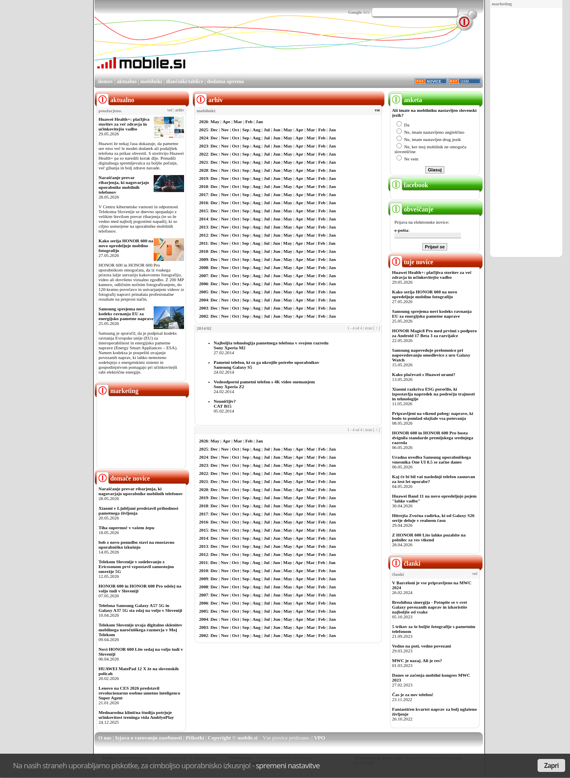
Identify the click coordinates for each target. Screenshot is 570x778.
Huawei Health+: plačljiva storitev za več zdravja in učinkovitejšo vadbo (124, 124)
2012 (203, 235)
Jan (259, 121)
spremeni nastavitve (288, 765)
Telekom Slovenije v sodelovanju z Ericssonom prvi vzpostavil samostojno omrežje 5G (136, 566)
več (170, 110)
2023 (203, 145)
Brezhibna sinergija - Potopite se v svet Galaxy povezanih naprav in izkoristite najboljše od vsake (429, 607)
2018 (203, 186)
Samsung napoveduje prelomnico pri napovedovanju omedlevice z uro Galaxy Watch (431, 355)
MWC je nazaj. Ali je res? (417, 660)
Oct (235, 129)
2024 (203, 137)
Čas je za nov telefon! (412, 694)
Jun (276, 129)
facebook (409, 185)
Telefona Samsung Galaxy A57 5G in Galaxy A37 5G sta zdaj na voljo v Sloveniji (140, 608)
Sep (245, 129)
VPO (319, 738)
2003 (203, 308)
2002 (203, 316)
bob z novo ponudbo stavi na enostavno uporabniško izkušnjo (136, 544)
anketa (406, 99)
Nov (225, 129)
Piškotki (195, 738)
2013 (203, 226)
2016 (203, 202)
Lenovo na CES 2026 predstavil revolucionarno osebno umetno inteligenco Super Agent (139, 693)
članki (405, 563)
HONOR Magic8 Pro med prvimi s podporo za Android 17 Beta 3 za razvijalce (434, 333)
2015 (203, 210)
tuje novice (411, 262)
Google (355, 12)
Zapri (551, 765)
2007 (203, 275)
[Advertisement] (526, 132)
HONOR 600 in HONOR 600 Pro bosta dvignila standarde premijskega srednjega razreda (432, 437)
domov (105, 81)
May (214, 121)
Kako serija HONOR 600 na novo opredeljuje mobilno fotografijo (126, 245)
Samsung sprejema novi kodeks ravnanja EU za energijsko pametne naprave (126, 313)
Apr (226, 121)
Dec (214, 129)
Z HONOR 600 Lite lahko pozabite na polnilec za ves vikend (429, 537)
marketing (502, 3)
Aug (257, 129)
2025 (203, 129)
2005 (203, 291)
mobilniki (151, 81)
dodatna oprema (225, 81)
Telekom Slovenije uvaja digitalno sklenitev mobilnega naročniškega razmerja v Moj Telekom (140, 629)
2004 (203, 299)
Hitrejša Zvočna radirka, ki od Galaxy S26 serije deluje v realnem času (433, 518)
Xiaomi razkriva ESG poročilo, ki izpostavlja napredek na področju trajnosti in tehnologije (433, 394)
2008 (203, 267)
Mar (238, 121)
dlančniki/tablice (184, 81)
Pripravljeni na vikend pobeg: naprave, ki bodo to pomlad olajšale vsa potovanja (432, 416)
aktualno (127, 81)
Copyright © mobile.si (233, 738)
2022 (203, 154)
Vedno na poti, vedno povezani (421, 645)
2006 (203, 283)
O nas (105, 738)
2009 (203, 259)
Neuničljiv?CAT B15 (225, 403)
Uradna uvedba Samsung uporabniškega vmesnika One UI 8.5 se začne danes (431, 459)
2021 (203, 162)
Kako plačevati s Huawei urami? (423, 374)
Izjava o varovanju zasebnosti (148, 738)
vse (377, 110)
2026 (203, 121)
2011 (203, 243)
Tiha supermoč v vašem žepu (126, 527)
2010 (203, 251)
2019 (203, 178)
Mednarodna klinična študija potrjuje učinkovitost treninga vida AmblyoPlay (136, 715)
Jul (267, 129)
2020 (203, 170)
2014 (203, 218)
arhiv (179, 110)
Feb (249, 121)
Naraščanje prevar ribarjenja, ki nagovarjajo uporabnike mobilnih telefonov (124, 184)
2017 (203, 194)
